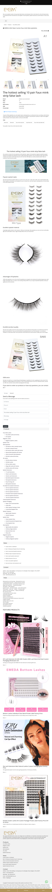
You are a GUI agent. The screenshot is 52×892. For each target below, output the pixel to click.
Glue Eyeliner (6, 525)
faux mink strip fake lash (39, 122)
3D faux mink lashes (11, 464)
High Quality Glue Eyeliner (12, 527)
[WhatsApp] (26, 416)
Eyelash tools (6, 442)
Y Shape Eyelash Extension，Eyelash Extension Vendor (14, 582)
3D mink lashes (9, 462)
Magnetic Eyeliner (7, 535)
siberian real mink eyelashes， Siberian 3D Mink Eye (13, 590)
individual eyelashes (7, 606)
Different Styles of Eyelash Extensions (13, 553)
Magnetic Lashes (7, 438)
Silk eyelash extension (11, 483)
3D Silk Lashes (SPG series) (12, 468)
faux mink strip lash (20, 122)
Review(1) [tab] (12, 393)
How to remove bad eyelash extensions (13, 551)
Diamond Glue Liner (10, 531)
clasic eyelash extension (8, 603)
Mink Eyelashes (6, 444)
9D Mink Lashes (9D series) (12, 456)
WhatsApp (26, 890)
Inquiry (8, 890)
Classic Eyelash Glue (10, 519)
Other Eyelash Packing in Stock (13, 507)
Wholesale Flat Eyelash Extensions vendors (26, 887)
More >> (4, 665)
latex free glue (6, 602)
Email (43, 890)
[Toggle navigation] (6, 21)
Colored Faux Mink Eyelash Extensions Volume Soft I (13, 598)
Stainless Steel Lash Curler (8, 600)
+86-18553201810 (26, 2)
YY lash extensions (10, 472)
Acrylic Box (8, 505)
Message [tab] (6, 393)
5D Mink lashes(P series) (11, 448)
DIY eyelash (8, 436)
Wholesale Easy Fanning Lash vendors (43, 887)
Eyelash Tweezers (7, 511)
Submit (5, 426)
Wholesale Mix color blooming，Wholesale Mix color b (14, 581)
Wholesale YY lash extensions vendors (42, 886)
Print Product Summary (10, 111)
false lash (6, 122)
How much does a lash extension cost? (13, 563)
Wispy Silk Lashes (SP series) (12, 466)
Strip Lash (8, 533)
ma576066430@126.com (27, 1)
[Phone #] (26, 405)
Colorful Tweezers (10, 515)
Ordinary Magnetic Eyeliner (12, 538)
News (5, 543)
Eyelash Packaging (7, 501)
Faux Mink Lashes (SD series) (12, 434)
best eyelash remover (7, 604)
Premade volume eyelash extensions (14, 493)
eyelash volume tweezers (8, 597)
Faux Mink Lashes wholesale (10, 884)
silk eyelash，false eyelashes (9, 586)
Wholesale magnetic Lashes (22, 884)
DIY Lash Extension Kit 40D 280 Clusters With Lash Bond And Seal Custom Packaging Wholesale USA (26, 660)
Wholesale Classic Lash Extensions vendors (8, 887)
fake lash (12, 122)
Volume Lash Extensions (11, 476)
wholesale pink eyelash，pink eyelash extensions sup (13, 584)
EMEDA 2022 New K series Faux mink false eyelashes (20, 28)
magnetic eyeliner (6, 599)
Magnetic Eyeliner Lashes (11, 440)
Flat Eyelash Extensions (11, 480)
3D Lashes (5, 458)
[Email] (26, 409)
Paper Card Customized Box (12, 503)
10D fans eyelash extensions (12, 497)
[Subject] (26, 412)
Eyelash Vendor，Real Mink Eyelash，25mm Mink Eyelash (14, 587)
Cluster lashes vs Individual (11, 546)
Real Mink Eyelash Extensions (12, 478)
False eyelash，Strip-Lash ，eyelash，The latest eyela (14, 589)
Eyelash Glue (6, 517)
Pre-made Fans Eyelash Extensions (11, 485)
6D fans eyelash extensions (12, 491)
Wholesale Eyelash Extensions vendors (26, 886)
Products (9, 24)
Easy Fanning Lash (10, 481)
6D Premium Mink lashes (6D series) (14, 450)
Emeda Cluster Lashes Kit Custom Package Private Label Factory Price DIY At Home (25, 821)
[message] (26, 421)
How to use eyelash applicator (12, 560)
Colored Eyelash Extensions (9, 499)
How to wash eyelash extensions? (12, 556)
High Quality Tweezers (11, 513)
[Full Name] (26, 401)
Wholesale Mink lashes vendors (34, 884)
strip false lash (29, 122)
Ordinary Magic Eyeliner (11, 529)
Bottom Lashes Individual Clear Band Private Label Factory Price (23, 713)
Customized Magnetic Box (12, 509)
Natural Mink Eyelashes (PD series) (14, 452)
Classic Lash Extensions (11, 474)
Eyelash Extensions (7, 470)
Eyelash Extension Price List (11, 558)
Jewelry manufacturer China (26, 883)
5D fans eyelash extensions (12, 489)
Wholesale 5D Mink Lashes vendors (11, 886)
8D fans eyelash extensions (12, 495)
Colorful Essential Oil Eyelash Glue (14, 521)
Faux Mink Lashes (16, 24)
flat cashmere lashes (7, 591)
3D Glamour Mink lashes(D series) (14, 446)
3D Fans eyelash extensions (12, 487)
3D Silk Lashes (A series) (11, 460)
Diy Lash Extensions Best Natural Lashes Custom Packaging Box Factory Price (25, 767)
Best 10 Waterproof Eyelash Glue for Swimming (15, 549)
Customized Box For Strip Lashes (9, 593)
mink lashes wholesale (7, 594)
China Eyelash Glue (10, 523)
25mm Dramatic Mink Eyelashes (13, 454)
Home (5, 24)
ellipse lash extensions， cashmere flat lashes (12, 585)
